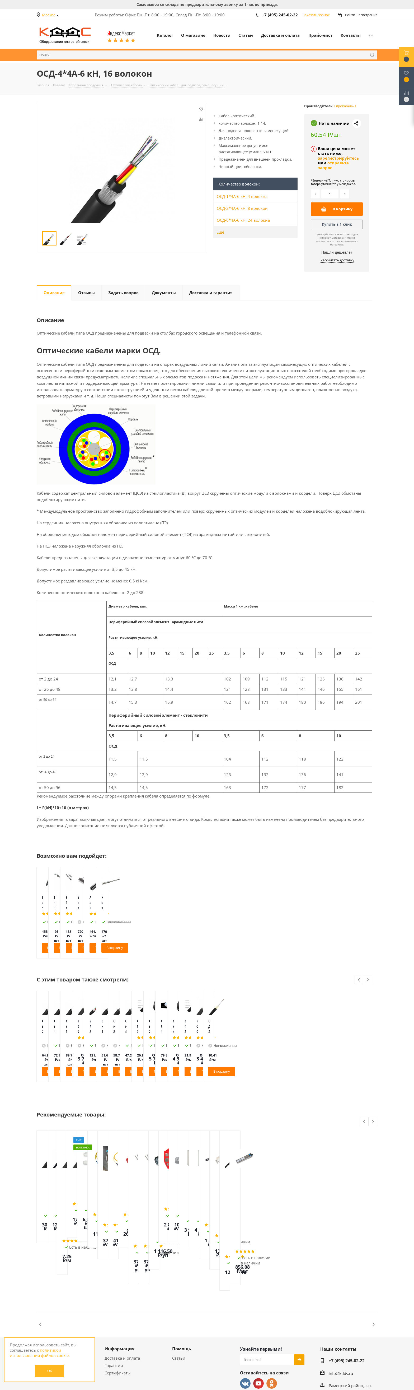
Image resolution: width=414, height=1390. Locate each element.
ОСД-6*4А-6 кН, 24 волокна (243, 220)
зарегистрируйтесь (338, 158)
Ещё (220, 232)
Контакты (46, 1308)
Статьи (178, 1301)
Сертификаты (118, 1316)
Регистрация (366, 14)
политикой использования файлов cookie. (40, 1352)
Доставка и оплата (122, 1301)
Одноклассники (271, 1326)
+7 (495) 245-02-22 (280, 14)
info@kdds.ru (341, 1316)
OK (49, 1370)
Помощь (181, 1292)
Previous (359, 980)
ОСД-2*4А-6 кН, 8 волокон (242, 208)
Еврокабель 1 (345, 106)
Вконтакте (245, 1326)
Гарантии (114, 1308)
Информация (119, 1292)
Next (367, 980)
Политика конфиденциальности (58, 1318)
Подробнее (232, 1071)
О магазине (50, 1292)
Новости (45, 1301)
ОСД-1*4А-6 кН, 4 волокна (242, 196)
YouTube (258, 1326)
